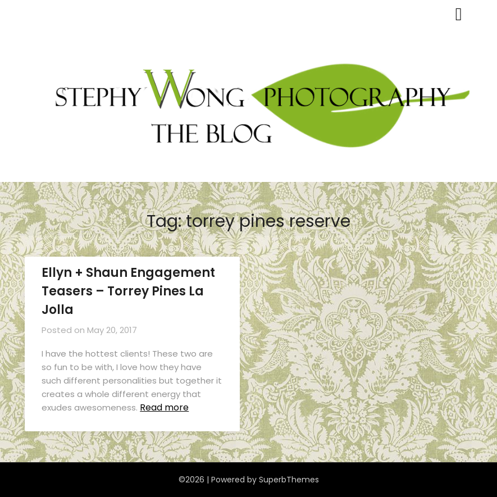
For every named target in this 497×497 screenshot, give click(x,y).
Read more (164, 407)
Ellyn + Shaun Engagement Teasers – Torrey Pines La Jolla (128, 291)
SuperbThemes (289, 479)
